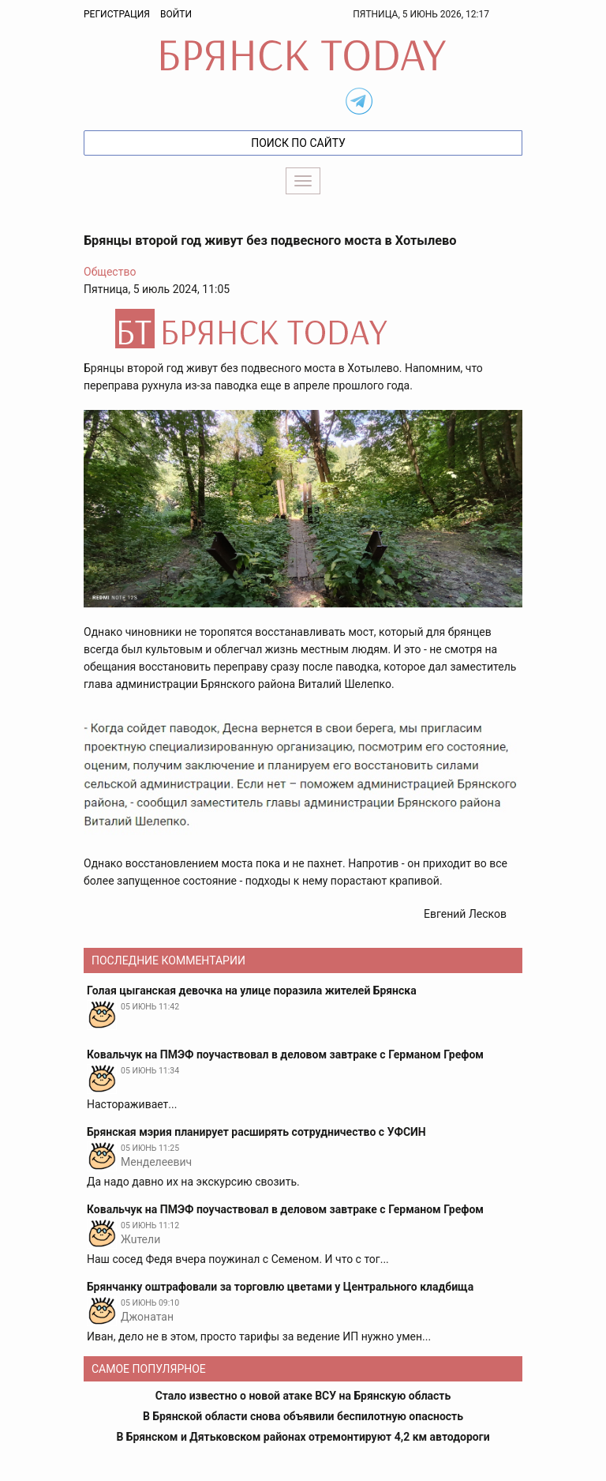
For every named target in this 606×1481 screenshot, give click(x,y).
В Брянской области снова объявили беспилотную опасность (303, 1416)
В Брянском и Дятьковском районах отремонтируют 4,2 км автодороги (302, 1436)
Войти (176, 14)
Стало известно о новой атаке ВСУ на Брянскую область (303, 1395)
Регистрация (117, 14)
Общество (110, 271)
